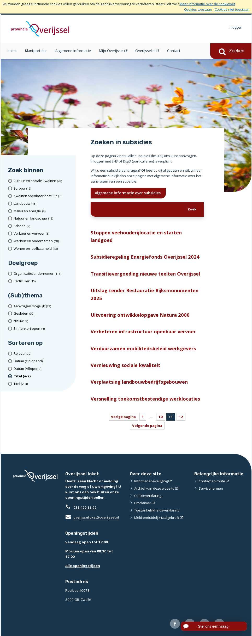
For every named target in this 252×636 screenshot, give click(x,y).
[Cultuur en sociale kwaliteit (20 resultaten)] (43, 181)
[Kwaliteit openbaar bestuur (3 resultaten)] (43, 196)
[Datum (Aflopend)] (43, 368)
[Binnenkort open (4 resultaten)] (43, 328)
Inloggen (235, 27)
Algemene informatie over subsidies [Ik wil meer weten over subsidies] (128, 192)
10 (161, 416)
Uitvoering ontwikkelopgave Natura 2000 (140, 314)
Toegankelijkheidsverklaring (156, 510)
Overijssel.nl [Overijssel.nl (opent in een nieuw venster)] (145, 50)
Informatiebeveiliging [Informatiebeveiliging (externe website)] (151, 481)
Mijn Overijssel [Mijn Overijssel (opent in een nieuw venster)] (111, 50)
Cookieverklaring (147, 495)
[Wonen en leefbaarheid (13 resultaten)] (43, 248)
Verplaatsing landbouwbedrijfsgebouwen (139, 381)
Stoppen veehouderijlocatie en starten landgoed (136, 236)
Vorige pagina (123, 416)
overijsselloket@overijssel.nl (92, 517)
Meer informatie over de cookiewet (207, 4)
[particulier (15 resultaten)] (43, 281)
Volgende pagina (147, 425)
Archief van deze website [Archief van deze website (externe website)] (154, 488)
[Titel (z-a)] (43, 384)
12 (181, 416)
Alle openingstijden (82, 565)
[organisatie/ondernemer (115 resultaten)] (43, 273)
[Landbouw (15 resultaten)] (43, 203)
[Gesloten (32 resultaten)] (43, 313)
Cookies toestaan (198, 9)
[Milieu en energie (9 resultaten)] (43, 211)
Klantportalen (36, 50)
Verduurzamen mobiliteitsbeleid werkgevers (143, 348)
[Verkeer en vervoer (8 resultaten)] (43, 233)
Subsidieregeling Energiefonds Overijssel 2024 (145, 256)
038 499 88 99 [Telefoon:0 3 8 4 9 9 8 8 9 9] (85, 507)
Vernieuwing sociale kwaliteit (125, 365)
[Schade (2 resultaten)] (43, 226)
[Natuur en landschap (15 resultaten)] (43, 218)
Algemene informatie (73, 50)
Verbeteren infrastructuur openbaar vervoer (143, 331)
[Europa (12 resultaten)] (43, 188)
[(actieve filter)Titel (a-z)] (43, 376)
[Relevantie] (43, 353)
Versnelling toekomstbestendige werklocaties (145, 398)
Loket (12, 50)
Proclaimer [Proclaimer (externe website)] (142, 503)
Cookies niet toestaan (232, 9)
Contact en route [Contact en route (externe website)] (212, 481)
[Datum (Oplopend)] (43, 361)
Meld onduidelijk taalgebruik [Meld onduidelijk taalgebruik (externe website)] (156, 517)
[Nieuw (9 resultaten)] (43, 321)
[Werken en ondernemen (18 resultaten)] (43, 241)
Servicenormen (211, 488)
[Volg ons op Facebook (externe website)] (175, 624)
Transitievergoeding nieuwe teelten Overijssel (145, 273)
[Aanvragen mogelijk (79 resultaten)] (43, 306)
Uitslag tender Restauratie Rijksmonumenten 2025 (144, 294)
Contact (173, 50)
